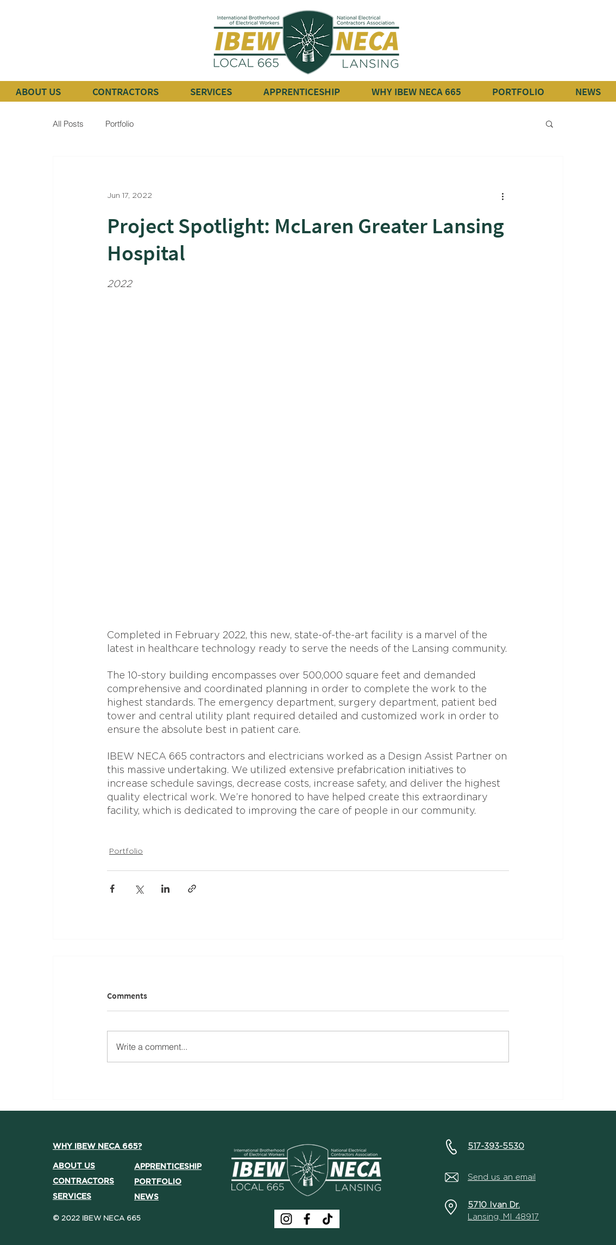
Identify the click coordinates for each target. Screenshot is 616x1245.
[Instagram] (286, 1219)
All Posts (68, 124)
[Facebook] (307, 1219)
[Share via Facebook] (112, 888)
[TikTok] (327, 1219)
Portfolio (119, 124)
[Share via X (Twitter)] (139, 888)
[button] (125, 91)
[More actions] (502, 195)
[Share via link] (192, 888)
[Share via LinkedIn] (165, 888)
